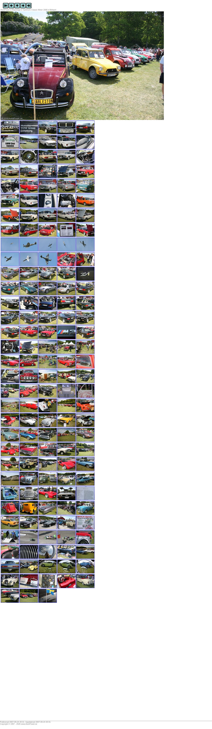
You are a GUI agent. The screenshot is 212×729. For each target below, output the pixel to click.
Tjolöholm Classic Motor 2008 (35, 10)
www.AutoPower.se (29, 724)
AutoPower (5, 10)
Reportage (16, 10)
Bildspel (53, 10)
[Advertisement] (23, 663)
